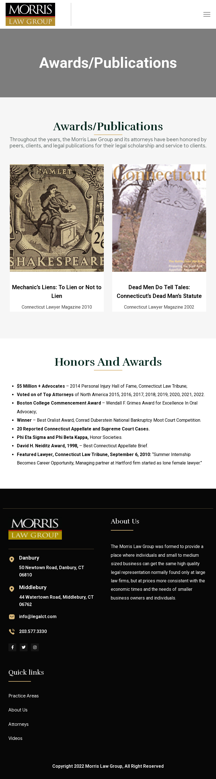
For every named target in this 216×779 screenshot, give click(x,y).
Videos (15, 738)
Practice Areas (23, 696)
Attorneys (18, 724)
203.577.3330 (33, 631)
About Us (18, 710)
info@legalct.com (38, 616)
